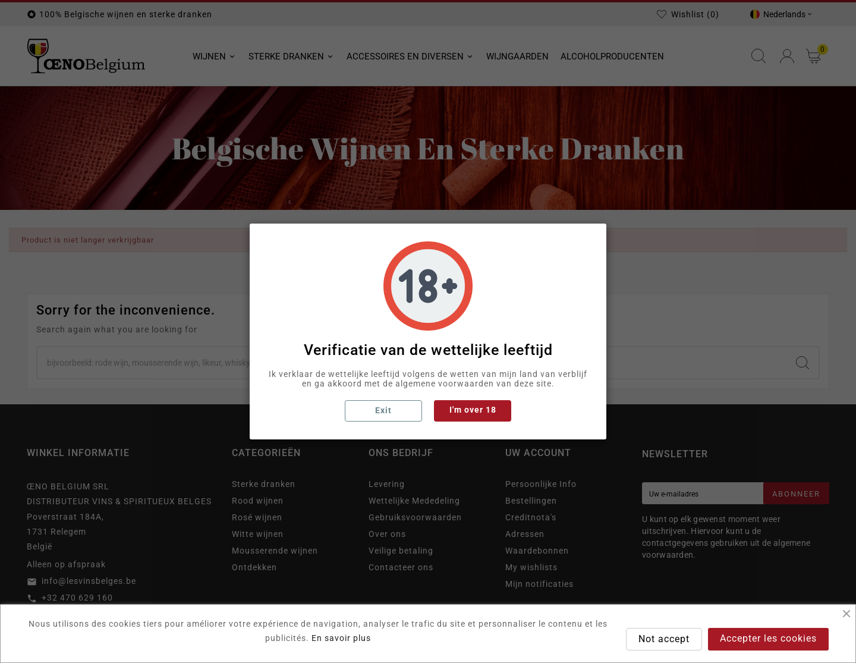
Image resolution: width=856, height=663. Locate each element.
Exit (383, 410)
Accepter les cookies (768, 638)
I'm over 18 (472, 409)
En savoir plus (341, 638)
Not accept (664, 639)
